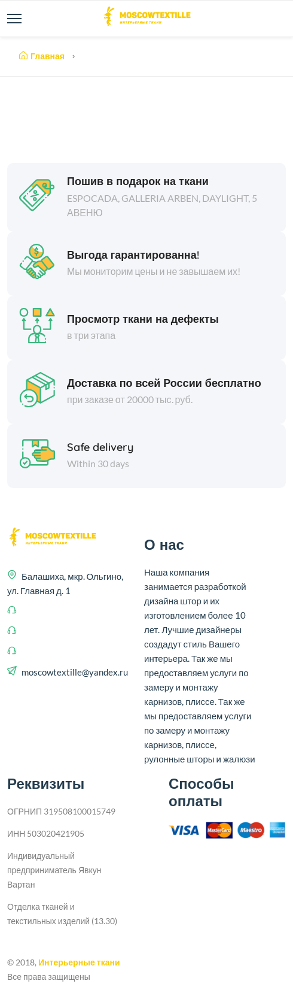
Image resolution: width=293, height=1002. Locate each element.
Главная (42, 56)
